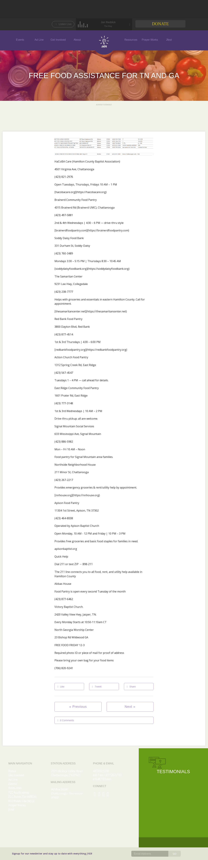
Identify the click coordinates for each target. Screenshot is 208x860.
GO (174, 853)
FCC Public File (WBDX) (22, 796)
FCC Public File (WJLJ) (21, 801)
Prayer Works (150, 39)
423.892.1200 (101, 771)
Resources (130, 39)
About (77, 39)
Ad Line (39, 39)
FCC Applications (18, 792)
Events (20, 39)
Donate (160, 24)
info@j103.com (102, 779)
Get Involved (58, 39)
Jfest (169, 39)
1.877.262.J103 (113, 775)
